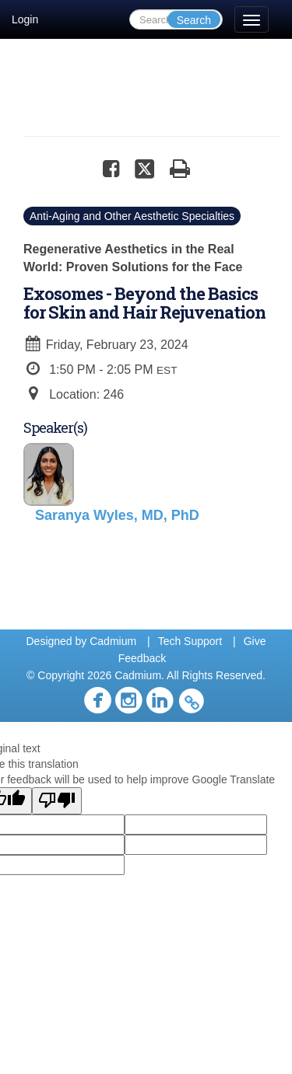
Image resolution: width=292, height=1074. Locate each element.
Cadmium (113, 641)
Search (194, 20)
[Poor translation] (57, 800)
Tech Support (190, 641)
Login (25, 19)
